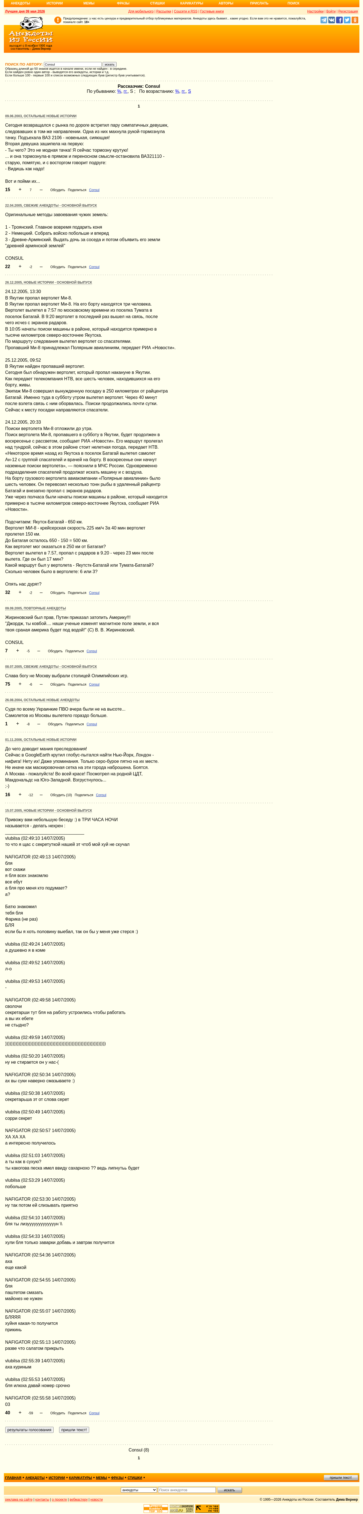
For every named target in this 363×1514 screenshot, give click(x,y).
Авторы (226, 3)
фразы (117, 1478)
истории (57, 1478)
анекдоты (35, 1478)
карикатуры (80, 1478)
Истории (55, 3)
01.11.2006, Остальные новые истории (41, 740)
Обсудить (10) (61, 795)
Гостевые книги (212, 11)
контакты (42, 1499)
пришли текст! (341, 1478)
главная (13, 1478)
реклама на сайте (19, 1499)
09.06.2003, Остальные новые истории (41, 116)
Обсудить (57, 190)
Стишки (157, 3)
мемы (101, 1478)
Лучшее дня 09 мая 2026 (25, 11)
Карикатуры (191, 3)
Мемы (88, 3)
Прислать (259, 3)
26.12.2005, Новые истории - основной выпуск (48, 282)
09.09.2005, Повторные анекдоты (35, 608)
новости (96, 1499)
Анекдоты (20, 3)
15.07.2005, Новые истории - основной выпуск (48, 811)
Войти (331, 11)
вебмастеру (79, 1499)
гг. (125, 91)
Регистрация (348, 11)
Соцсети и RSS (185, 11)
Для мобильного (141, 11)
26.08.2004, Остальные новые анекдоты (42, 700)
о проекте (59, 1499)
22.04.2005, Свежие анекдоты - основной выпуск (51, 206)
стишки (134, 1478)
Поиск (294, 3)
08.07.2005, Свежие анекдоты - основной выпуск (51, 667)
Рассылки (163, 11)
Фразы (123, 3)
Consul (94, 190)
